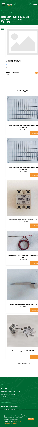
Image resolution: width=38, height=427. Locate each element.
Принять (31, 418)
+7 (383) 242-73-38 (8, 410)
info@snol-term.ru (5, 396)
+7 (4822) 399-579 (8, 394)
